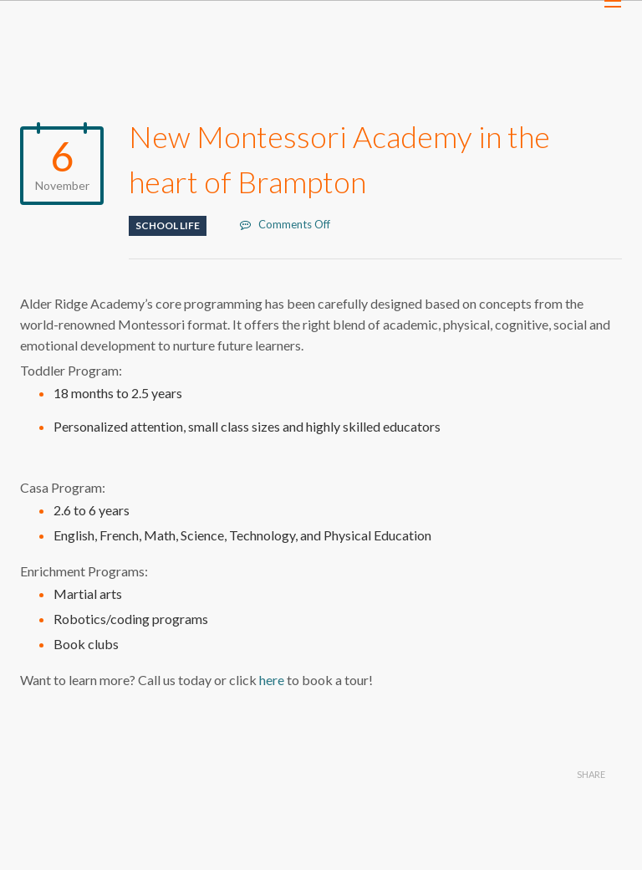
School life (167, 225)
